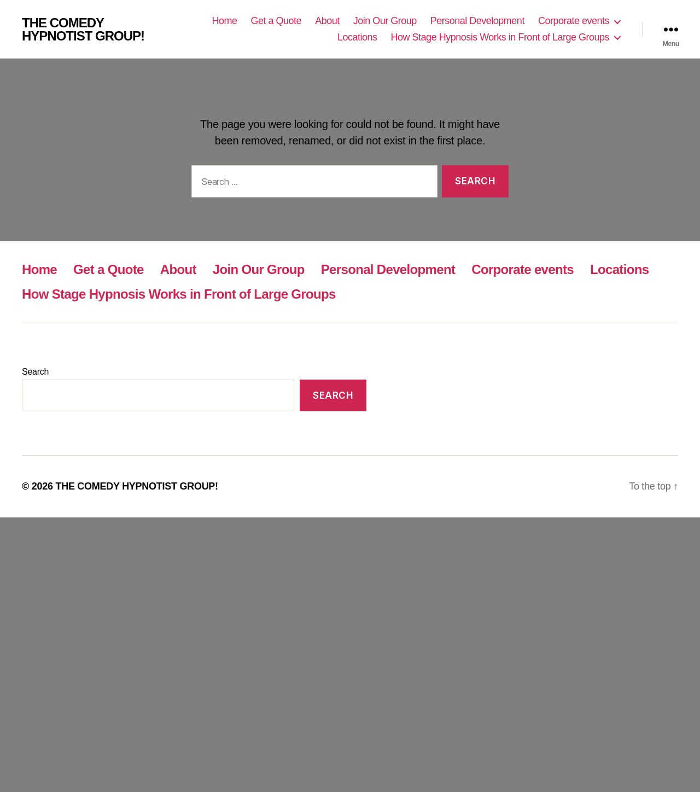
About (327, 20)
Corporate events (573, 20)
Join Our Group (385, 20)
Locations (357, 37)
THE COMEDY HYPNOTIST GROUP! (83, 29)
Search (35, 371)
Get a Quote (276, 20)
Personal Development (477, 20)
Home (224, 20)
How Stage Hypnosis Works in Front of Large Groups (500, 37)
